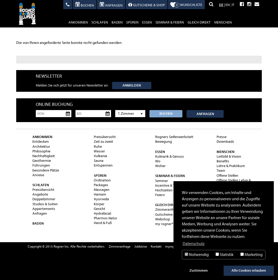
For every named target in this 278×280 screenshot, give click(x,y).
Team (221, 170)
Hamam (100, 194)
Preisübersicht (43, 189)
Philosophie (41, 151)
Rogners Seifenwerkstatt (174, 137)
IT (233, 5)
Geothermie (41, 160)
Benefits (223, 161)
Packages (101, 185)
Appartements (43, 209)
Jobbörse (140, 246)
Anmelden (132, 85)
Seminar (161, 181)
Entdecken (40, 141)
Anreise (38, 175)
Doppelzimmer (43, 199)
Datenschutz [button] (194, 243)
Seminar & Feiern (169, 22)
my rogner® (164, 224)
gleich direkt (199, 22)
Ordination (102, 180)
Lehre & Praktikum (231, 166)
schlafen (99, 22)
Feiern (160, 195)
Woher (160, 166)
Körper (99, 204)
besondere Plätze (45, 170)
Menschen (223, 22)
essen (147, 22)
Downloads (225, 141)
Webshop (162, 219)
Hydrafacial (102, 213)
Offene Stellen (227, 175)
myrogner (172, 246)
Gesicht (99, 209)
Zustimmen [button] (198, 270)
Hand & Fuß (103, 223)
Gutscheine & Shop (169, 214)
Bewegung (163, 141)
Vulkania (100, 156)
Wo (157, 161)
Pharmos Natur (105, 218)
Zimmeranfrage (167, 209)
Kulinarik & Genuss (169, 156)
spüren (132, 22)
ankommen (78, 22)
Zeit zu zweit (103, 141)
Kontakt (156, 246)
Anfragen (205, 114)
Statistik (225, 254)
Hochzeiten (164, 190)
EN (227, 5)
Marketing (251, 254)
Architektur (41, 146)
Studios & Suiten (45, 204)
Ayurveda (101, 199)
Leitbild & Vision (229, 156)
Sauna (98, 160)
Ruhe (98, 146)
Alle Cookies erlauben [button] (248, 270)
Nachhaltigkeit (43, 156)
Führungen (41, 165)
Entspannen (103, 165)
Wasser (99, 151)
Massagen (101, 189)
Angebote (40, 194)
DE (221, 5)
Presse (222, 137)
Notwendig (197, 254)
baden (117, 22)
